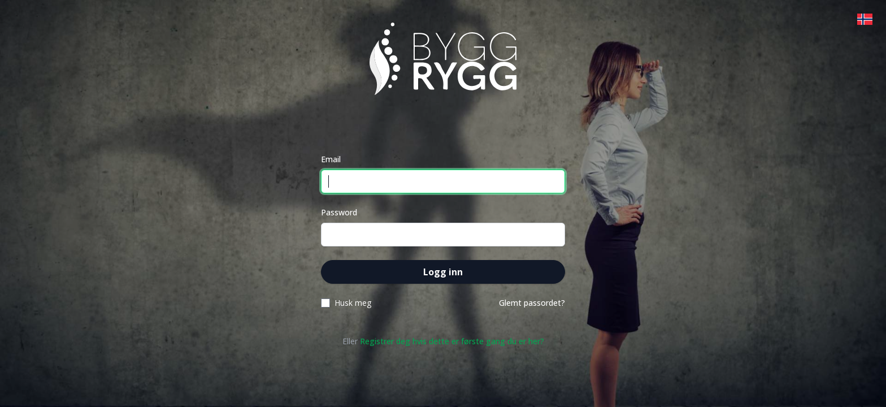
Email (331, 159)
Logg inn (443, 272)
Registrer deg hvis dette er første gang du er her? (452, 341)
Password (339, 212)
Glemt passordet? (532, 302)
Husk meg (353, 302)
